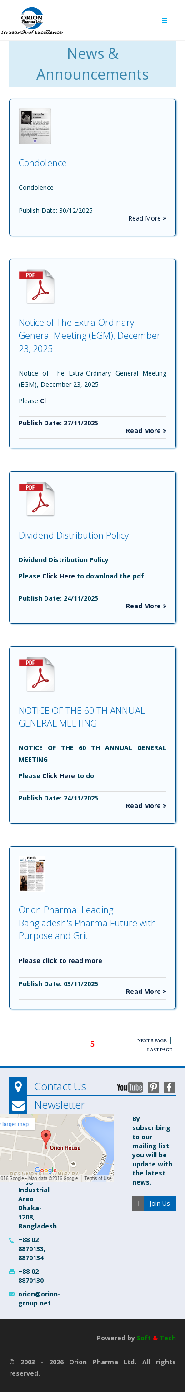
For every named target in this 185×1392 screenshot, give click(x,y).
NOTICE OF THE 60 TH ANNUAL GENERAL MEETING (82, 717)
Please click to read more (60, 960)
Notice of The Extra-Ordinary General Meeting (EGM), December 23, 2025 (89, 335)
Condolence (43, 163)
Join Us (160, 1203)
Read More (147, 218)
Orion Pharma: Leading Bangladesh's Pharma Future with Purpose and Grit (87, 923)
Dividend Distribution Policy (74, 535)
